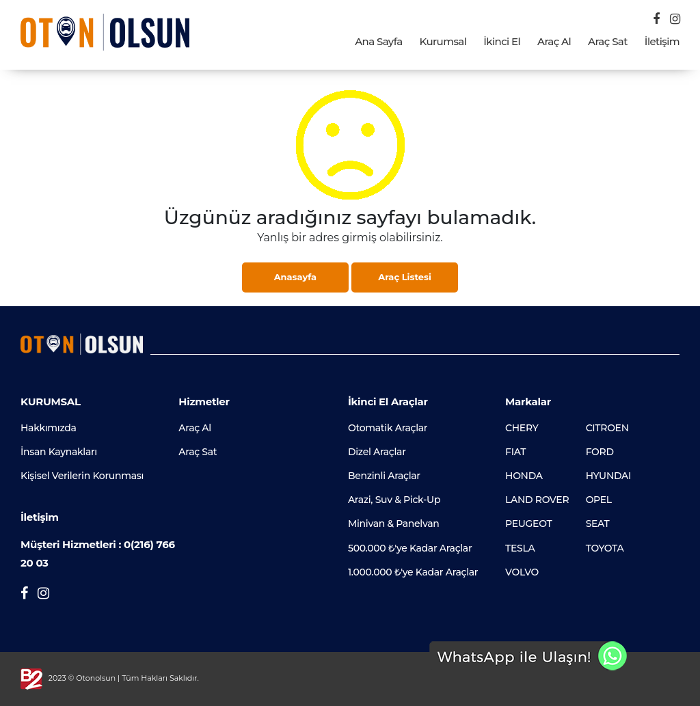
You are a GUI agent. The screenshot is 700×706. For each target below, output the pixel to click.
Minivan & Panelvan (394, 523)
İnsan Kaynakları (59, 452)
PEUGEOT (528, 523)
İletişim (662, 41)
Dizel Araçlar (377, 452)
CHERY (521, 428)
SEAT (598, 523)
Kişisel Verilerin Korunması (82, 476)
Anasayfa (295, 276)
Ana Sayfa (378, 41)
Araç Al (554, 41)
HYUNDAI (608, 476)
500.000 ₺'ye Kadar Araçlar (410, 548)
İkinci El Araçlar (388, 401)
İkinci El (501, 41)
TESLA (520, 548)
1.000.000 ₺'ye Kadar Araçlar (413, 572)
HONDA (524, 476)
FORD (600, 452)
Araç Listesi (404, 276)
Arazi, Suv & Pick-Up (394, 499)
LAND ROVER (537, 499)
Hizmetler (203, 401)
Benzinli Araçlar (384, 476)
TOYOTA (605, 548)
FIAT (515, 452)
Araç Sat (608, 41)
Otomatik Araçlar (387, 428)
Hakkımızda (49, 428)
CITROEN (607, 428)
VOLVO (522, 572)
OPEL (599, 499)
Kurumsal (443, 41)
